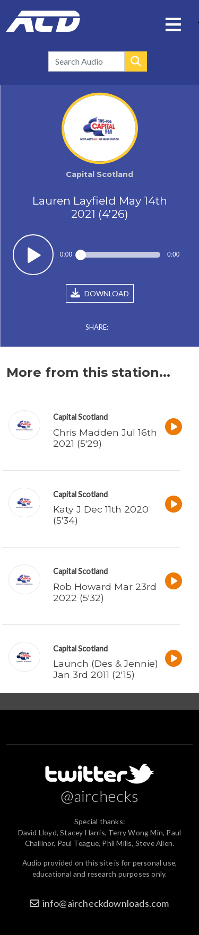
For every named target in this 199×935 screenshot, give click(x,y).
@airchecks (99, 795)
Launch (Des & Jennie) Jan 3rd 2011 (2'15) (105, 669)
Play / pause (33, 254)
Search (136, 61)
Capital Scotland (80, 416)
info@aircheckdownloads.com (105, 903)
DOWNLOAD (100, 293)
